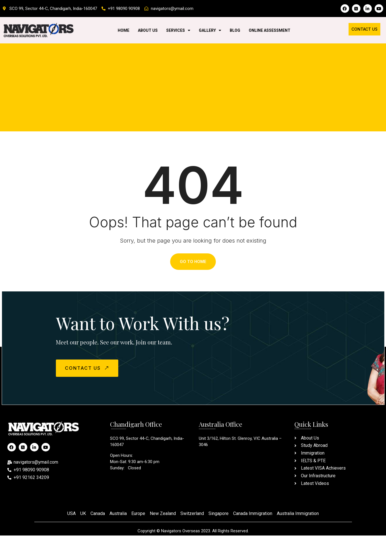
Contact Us (364, 29)
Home (123, 30)
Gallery (210, 30)
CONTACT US (88, 368)
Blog (235, 30)
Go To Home (193, 261)
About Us (148, 30)
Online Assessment (269, 30)
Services (178, 30)
